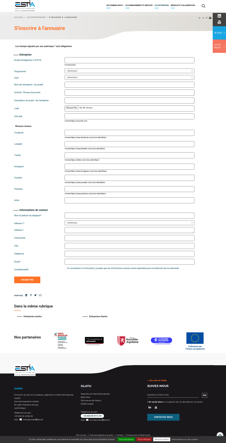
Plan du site (81, 435)
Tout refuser (144, 439)
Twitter (17, 155)
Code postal (19, 238)
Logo (16, 108)
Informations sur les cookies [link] (185, 439)
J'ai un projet (217, 46)
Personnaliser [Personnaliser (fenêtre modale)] (162, 439)
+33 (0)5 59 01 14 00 (92, 416)
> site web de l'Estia (157, 380)
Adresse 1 (19, 223)
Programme (20, 71)
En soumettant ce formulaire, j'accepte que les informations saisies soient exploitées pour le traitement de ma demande (122, 268)
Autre (16, 200)
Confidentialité (21, 269)
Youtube (18, 177)
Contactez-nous (163, 417)
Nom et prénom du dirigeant (27, 215)
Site (16, 78)
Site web (18, 116)
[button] (210, 17)
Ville (16, 246)
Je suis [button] (218, 32)
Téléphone (19, 253)
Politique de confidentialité (138, 435)
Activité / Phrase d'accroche (27, 92)
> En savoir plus (154, 402)
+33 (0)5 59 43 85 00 (23, 416)
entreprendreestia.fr (33, 419)
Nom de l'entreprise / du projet (28, 84)
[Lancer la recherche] (203, 6)
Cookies (120, 435)
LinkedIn (18, 144)
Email (17, 261)
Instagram (19, 166)
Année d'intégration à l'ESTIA (27, 60)
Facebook (18, 132)
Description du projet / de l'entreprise (31, 100)
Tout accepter (126, 439)
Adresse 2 (18, 230)
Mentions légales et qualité (101, 435)
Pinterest (18, 189)
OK (204, 395)
